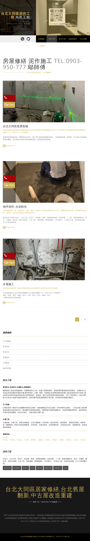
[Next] (85, 319)
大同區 (12, 440)
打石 (32, 468)
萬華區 (33, 440)
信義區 (40, 440)
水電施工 (57, 468)
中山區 (82, 440)
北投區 (54, 440)
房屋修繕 (41, 39)
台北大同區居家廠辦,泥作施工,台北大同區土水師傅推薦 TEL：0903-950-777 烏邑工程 (45, 536)
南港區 (68, 440)
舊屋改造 (6, 352)
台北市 (5, 437)
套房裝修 (6, 346)
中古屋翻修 (7, 341)
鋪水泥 (39, 468)
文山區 (75, 440)
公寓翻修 (6, 363)
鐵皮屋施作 (73, 39)
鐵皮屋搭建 (7, 368)
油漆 (65, 468)
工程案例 (41, 46)
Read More (9, 145)
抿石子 (25, 468)
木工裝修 (83, 39)
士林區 (47, 440)
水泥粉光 (16, 468)
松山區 (19, 440)
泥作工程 (52, 39)
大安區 (26, 440)
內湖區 (61, 440)
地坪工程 (7, 468)
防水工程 (62, 39)
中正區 (5, 440)
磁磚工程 (48, 468)
